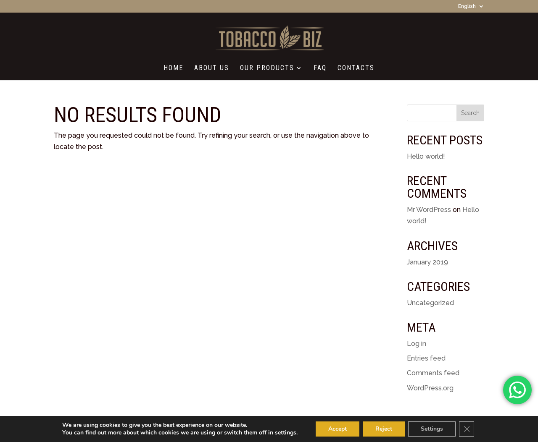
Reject (383, 429)
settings (285, 433)
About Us (211, 68)
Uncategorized (430, 303)
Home (173, 68)
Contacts (356, 68)
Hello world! (426, 156)
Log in (416, 344)
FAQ (320, 68)
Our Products (267, 68)
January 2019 (427, 262)
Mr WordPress (429, 210)
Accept (337, 429)
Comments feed (433, 373)
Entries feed (426, 358)
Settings (432, 429)
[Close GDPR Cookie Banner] (466, 429)
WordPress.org (430, 388)
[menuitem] (471, 8)
